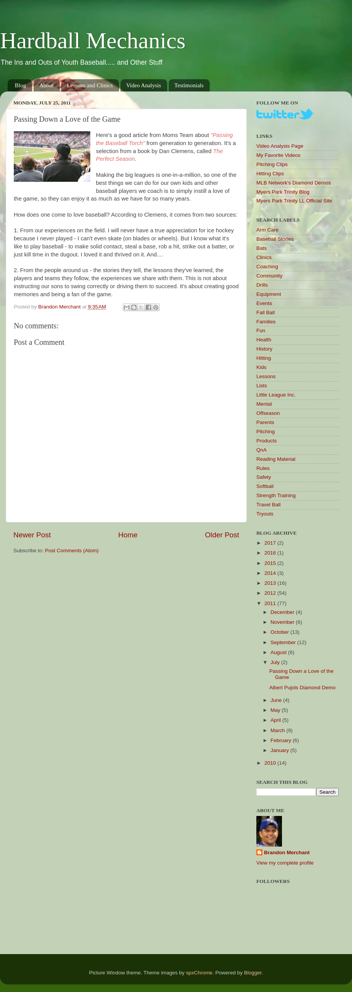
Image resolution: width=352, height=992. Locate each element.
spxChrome (199, 973)
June (277, 700)
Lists (261, 385)
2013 (270, 583)
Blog (20, 85)
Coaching (267, 266)
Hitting (263, 358)
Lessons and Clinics (90, 85)
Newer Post (32, 535)
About (46, 85)
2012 (270, 593)
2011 (270, 603)
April (276, 720)
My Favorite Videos (278, 155)
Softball (265, 486)
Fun (260, 330)
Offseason (268, 413)
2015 (270, 563)
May (276, 710)
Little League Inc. (276, 395)
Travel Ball (268, 504)
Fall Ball (265, 312)
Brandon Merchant (287, 852)
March (278, 730)
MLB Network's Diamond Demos (293, 183)
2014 (270, 573)
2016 (270, 553)
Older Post (222, 535)
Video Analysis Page (279, 146)
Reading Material (275, 459)
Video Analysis (143, 85)
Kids (261, 367)
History (264, 349)
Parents (265, 422)
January (280, 750)
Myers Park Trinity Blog (283, 192)
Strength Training (276, 495)
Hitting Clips (270, 173)
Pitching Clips (272, 164)
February (282, 740)
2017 (270, 543)
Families (265, 322)
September (284, 642)
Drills (262, 285)
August (279, 652)
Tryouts (265, 514)
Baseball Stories (275, 239)
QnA (261, 450)
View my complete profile (285, 863)
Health (263, 340)
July (276, 662)
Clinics (264, 257)
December (283, 612)
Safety (263, 477)
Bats (261, 248)
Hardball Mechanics (93, 40)
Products (266, 441)
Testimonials (189, 85)
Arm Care (267, 230)
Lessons (265, 376)
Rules (263, 468)
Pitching (265, 431)
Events (264, 303)
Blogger (253, 973)
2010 (270, 763)
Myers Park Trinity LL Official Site (294, 201)
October (280, 632)
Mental (264, 404)
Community (269, 276)
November (283, 622)
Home (127, 535)
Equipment (268, 294)
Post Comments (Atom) (72, 550)
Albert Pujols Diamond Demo (302, 687)
